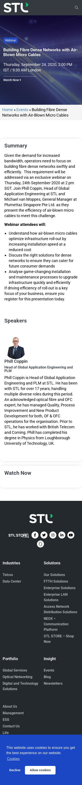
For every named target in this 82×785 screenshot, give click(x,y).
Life (6, 733)
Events (22, 109)
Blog (47, 677)
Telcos (8, 575)
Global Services (15, 670)
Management (13, 713)
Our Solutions (54, 575)
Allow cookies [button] (40, 770)
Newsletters (53, 683)
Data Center (12, 581)
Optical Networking (17, 677)
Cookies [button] (13, 759)
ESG (6, 720)
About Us (10, 706)
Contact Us (11, 726)
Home (7, 109)
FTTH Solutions (56, 581)
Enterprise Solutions (59, 588)
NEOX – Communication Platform (56, 624)
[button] (12, 80)
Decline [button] (14, 770)
